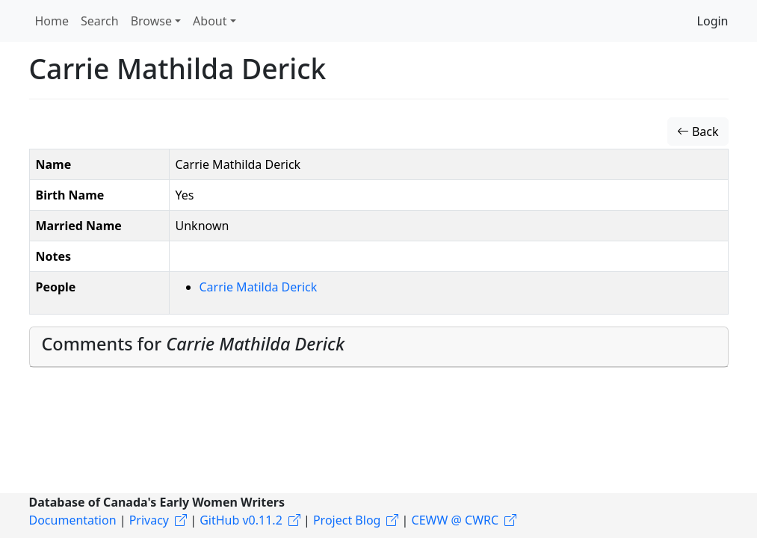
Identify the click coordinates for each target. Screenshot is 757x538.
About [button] (209, 21)
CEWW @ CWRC (455, 520)
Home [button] (52, 21)
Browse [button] (151, 21)
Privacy (149, 520)
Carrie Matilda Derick (259, 287)
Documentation (73, 520)
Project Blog (346, 520)
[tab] (379, 347)
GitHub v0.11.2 (241, 520)
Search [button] (100, 21)
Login (713, 21)
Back (698, 131)
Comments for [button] (193, 344)
